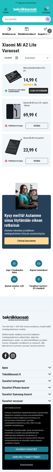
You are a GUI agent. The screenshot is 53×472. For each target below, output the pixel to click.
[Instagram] (12, 355)
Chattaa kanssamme (26, 240)
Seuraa (36, 126)
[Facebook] (5, 355)
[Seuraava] (49, 31)
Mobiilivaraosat (9, 31)
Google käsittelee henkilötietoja (23, 424)
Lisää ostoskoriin (38, 91)
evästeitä (17, 415)
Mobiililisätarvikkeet (27, 31)
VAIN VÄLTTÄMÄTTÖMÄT (26, 457)
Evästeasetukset (26, 464)
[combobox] (26, 19)
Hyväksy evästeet (26, 449)
